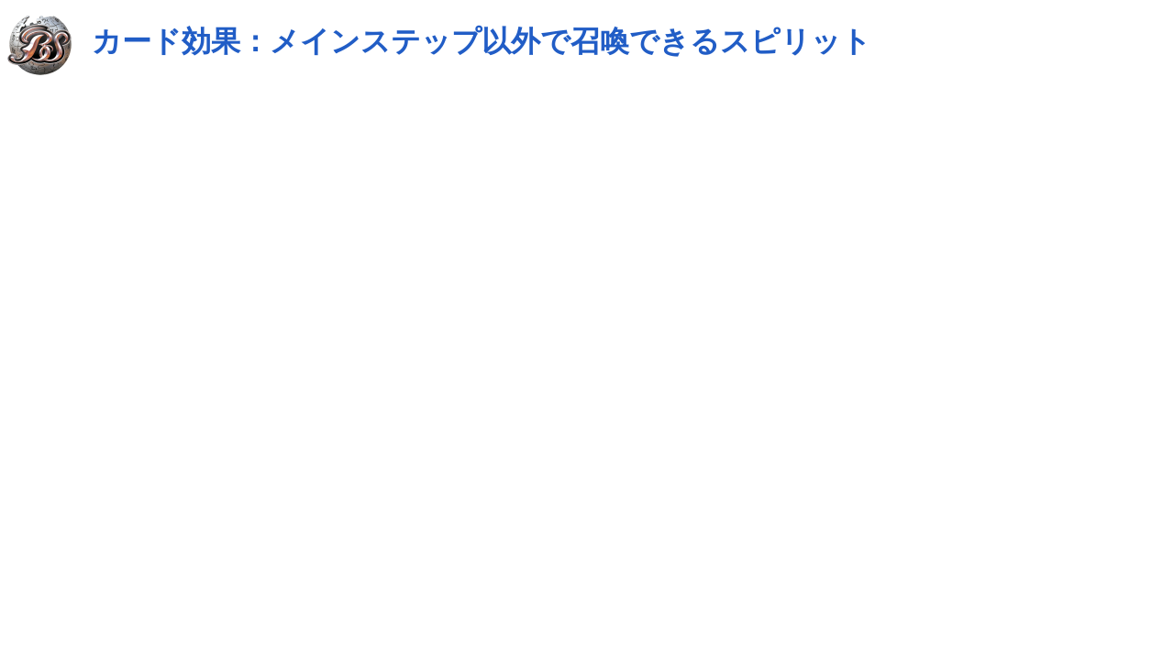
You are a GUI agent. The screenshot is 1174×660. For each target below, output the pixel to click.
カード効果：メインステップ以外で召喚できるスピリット (481, 41)
